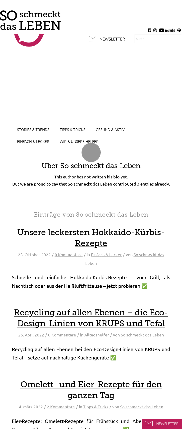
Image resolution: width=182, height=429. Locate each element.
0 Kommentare (69, 254)
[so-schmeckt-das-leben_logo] (30, 26)
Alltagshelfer (96, 335)
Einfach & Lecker (106, 254)
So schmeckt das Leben (142, 335)
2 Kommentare (61, 407)
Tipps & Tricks (95, 407)
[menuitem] (33, 129)
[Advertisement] (91, 88)
